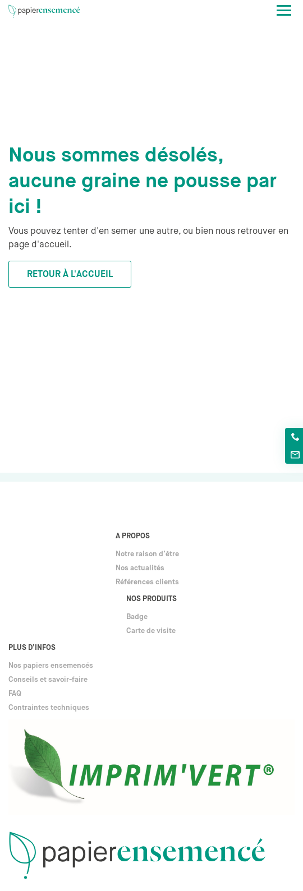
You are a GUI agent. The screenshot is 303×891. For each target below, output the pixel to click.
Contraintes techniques (48, 708)
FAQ (14, 694)
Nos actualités (140, 568)
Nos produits (151, 599)
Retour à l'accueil (70, 274)
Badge (137, 617)
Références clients (147, 582)
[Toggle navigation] (284, 10)
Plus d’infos (32, 648)
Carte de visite (151, 631)
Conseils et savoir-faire (48, 680)
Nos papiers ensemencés (50, 666)
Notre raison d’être (147, 554)
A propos (133, 536)
